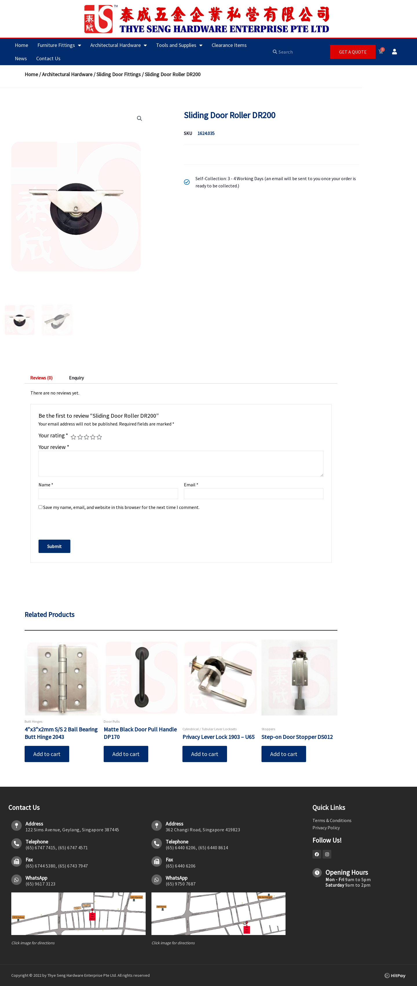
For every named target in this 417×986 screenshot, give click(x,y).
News (21, 58)
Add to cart (47, 754)
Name (46, 485)
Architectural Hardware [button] (118, 45)
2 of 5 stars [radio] (80, 438)
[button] (139, 118)
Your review (54, 447)
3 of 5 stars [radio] (86, 438)
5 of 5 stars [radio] (99, 438)
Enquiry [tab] (76, 378)
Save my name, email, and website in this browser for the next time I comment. (121, 508)
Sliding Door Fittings (118, 74)
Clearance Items (229, 45)
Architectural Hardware (67, 74)
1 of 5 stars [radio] (73, 438)
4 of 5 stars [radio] (93, 438)
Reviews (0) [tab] (41, 378)
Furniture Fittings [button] (59, 45)
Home (21, 45)
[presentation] (78, 523)
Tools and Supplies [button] (179, 45)
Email (191, 485)
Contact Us (48, 58)
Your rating (53, 436)
